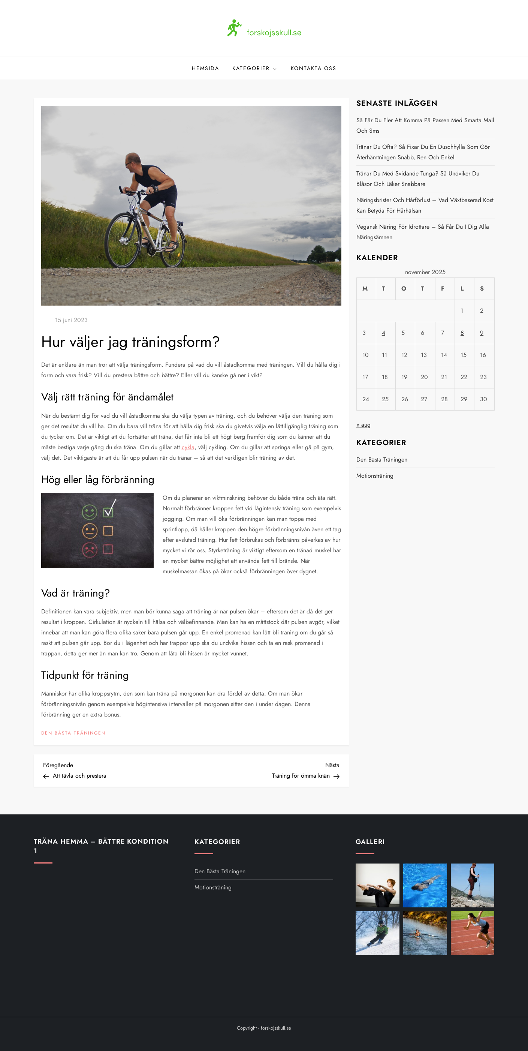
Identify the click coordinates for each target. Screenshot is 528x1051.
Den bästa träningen (73, 733)
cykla (188, 447)
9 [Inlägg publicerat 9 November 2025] (481, 332)
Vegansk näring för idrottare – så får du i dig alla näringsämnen (422, 231)
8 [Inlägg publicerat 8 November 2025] (462, 332)
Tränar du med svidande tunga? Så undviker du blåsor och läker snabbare (417, 178)
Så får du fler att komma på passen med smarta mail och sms (425, 125)
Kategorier (255, 68)
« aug (363, 424)
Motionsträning (374, 475)
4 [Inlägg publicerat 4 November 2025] (383, 332)
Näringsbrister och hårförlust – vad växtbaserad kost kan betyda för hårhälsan (425, 205)
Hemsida (205, 68)
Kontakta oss (314, 68)
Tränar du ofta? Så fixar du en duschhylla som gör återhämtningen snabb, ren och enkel (423, 152)
